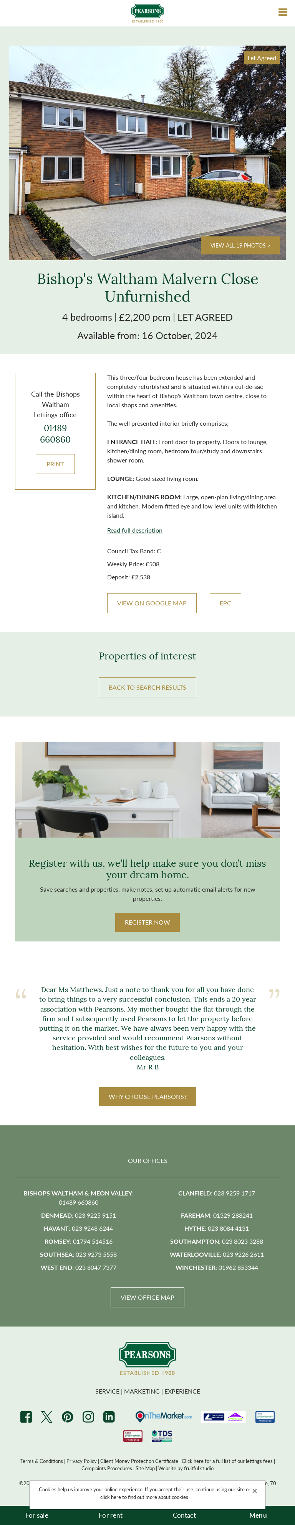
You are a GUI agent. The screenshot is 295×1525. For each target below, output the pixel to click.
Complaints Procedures (106, 1468)
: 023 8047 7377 (78, 1267)
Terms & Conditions (41, 1460)
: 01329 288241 (217, 1215)
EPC (225, 603)
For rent (111, 1515)
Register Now (147, 922)
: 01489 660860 (78, 1198)
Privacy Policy (81, 1460)
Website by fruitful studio (186, 1468)
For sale (36, 1515)
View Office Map (147, 1297)
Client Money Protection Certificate (139, 1460)
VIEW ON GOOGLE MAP (152, 603)
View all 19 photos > (240, 245)
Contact (184, 1515)
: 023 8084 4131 (216, 1228)
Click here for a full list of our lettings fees (227, 1460)
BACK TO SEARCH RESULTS (147, 687)
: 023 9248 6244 (78, 1228)
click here (110, 1496)
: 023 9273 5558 (78, 1254)
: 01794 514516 (79, 1241)
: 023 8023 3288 (216, 1241)
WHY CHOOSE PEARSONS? (148, 1096)
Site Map (145, 1468)
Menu (258, 1515)
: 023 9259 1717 (216, 1193)
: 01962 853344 (217, 1267)
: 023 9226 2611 (217, 1254)
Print (55, 463)
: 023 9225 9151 (78, 1215)
